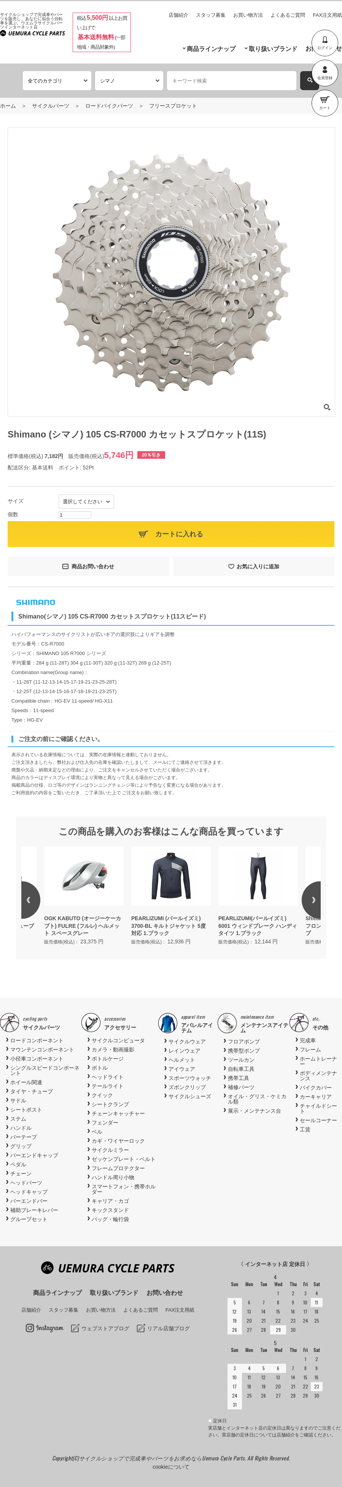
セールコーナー (318, 1120)
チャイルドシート (318, 1108)
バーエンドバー (29, 1201)
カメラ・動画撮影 (113, 1049)
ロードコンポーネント (37, 1040)
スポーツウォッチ (190, 1078)
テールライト (108, 1086)
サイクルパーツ (50, 106)
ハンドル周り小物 (113, 1177)
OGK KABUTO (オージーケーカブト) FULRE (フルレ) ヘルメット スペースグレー (82, 925)
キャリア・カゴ (110, 1201)
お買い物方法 (248, 15)
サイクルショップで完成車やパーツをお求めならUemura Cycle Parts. (163, 1458)
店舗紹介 (178, 15)
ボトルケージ (108, 1058)
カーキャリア (316, 1096)
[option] (171, 896)
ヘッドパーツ (26, 1182)
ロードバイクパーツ (109, 106)
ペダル (18, 1164)
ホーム (8, 106)
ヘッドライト (108, 1077)
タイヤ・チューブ (31, 1091)
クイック (102, 1095)
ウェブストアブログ (105, 1328)
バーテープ (23, 1137)
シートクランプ (110, 1104)
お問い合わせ (164, 1293)
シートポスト (26, 1109)
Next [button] (302, 900)
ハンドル (21, 1128)
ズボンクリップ (187, 1087)
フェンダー (105, 1122)
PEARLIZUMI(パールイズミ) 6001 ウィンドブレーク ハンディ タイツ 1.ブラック (257, 925)
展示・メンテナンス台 (254, 1110)
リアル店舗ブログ (168, 1328)
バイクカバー (316, 1087)
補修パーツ (241, 1087)
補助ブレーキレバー (34, 1210)
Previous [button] (40, 900)
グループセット (29, 1219)
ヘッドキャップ (29, 1191)
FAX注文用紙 (327, 15)
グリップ (21, 1146)
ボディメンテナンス (318, 1075)
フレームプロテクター (118, 1168)
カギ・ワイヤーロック (118, 1140)
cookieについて (171, 1467)
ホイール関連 (26, 1082)
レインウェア (184, 1050)
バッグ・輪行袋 (110, 1219)
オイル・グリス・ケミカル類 (257, 1099)
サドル (18, 1100)
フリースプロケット (173, 106)
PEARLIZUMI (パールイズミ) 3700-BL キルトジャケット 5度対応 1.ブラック (168, 925)
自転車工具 (241, 1069)
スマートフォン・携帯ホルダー (124, 1189)
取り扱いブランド (273, 49)
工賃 (305, 1129)
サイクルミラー (110, 1150)
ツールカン (241, 1059)
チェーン (21, 1173)
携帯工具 (238, 1078)
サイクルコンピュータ (118, 1040)
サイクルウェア (187, 1041)
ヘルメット (182, 1059)
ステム (18, 1118)
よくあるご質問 (287, 15)
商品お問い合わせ (93, 566)
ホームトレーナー (318, 1061)
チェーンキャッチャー (118, 1113)
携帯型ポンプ (244, 1050)
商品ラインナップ (211, 49)
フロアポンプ (244, 1041)
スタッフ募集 (211, 15)
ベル (97, 1131)
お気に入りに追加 (258, 566)
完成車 (308, 1040)
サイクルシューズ (190, 1096)
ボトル (100, 1067)
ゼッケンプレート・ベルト (124, 1159)
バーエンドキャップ (34, 1155)
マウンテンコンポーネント (42, 1049)
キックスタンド (110, 1210)
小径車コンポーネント (37, 1058)
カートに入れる (179, 534)
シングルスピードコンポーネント (45, 1070)
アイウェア (182, 1069)
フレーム (310, 1049)
